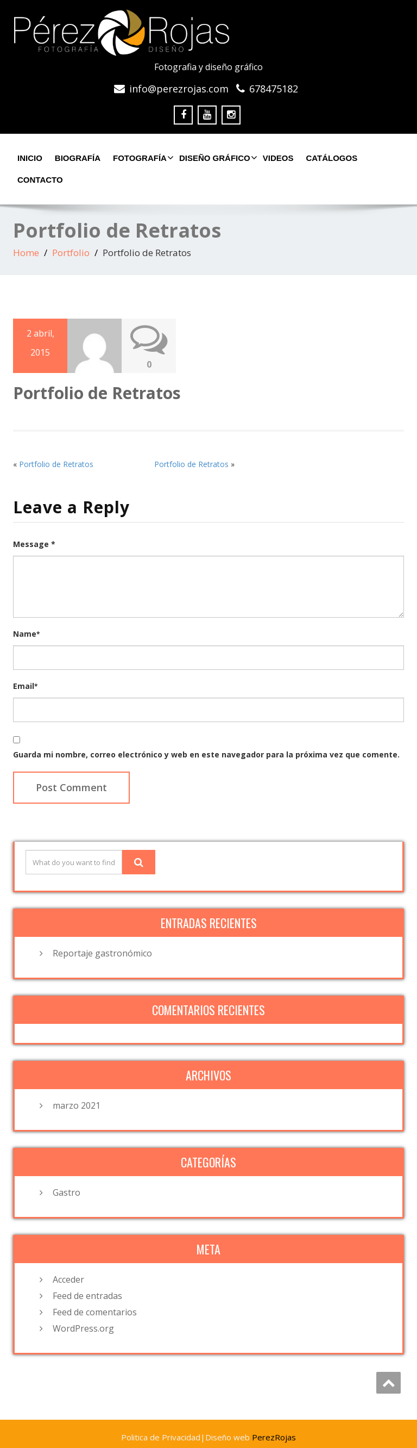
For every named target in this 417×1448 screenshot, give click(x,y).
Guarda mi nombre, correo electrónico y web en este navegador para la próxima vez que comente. (206, 754)
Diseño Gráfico (217, 158)
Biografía (77, 158)
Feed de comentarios (95, 1312)
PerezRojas (274, 1437)
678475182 (273, 88)
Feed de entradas (87, 1295)
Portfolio (71, 252)
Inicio (29, 158)
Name (26, 634)
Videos (278, 158)
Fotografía (142, 158)
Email (25, 686)
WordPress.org (83, 1328)
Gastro (66, 1192)
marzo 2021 (76, 1105)
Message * (34, 544)
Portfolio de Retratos (56, 464)
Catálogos (331, 158)
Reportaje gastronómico (102, 953)
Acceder (68, 1279)
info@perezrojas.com (179, 88)
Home (26, 252)
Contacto (40, 179)
